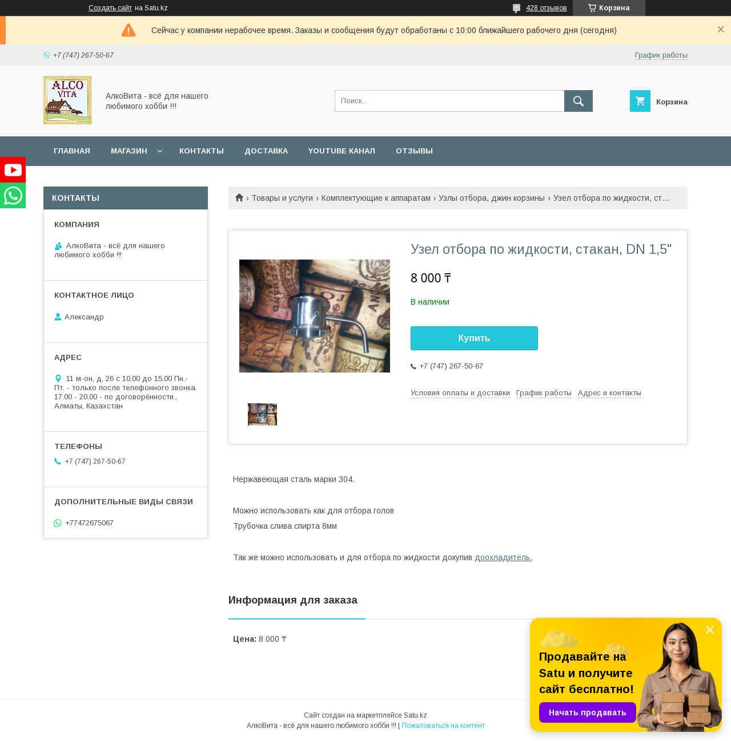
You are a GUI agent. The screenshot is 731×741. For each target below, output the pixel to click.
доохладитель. (503, 557)
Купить (475, 338)
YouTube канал (341, 151)
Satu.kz (415, 715)
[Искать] (578, 101)
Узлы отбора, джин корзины (492, 198)
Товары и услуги (282, 198)
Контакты (201, 151)
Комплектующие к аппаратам (376, 198)
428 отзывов (546, 8)
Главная (72, 151)
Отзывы (414, 151)
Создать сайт (110, 8)
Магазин (129, 151)
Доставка (266, 151)
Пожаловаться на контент (443, 726)
